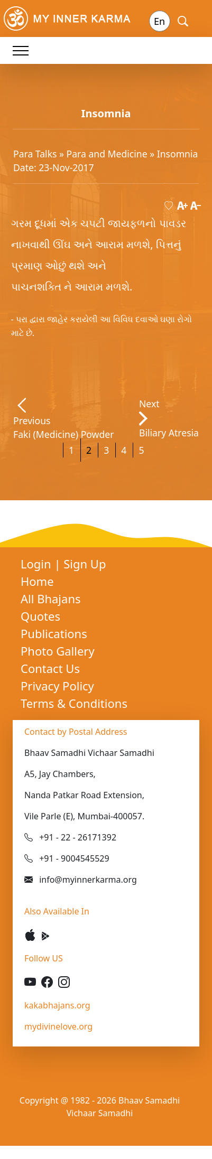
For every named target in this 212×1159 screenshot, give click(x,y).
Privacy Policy (57, 686)
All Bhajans (51, 598)
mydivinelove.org (58, 1026)
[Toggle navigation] (21, 50)
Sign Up (84, 564)
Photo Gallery (58, 651)
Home (37, 581)
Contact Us (50, 668)
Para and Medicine (108, 153)
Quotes (40, 616)
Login (37, 564)
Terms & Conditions (74, 703)
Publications (54, 633)
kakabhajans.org (57, 1005)
